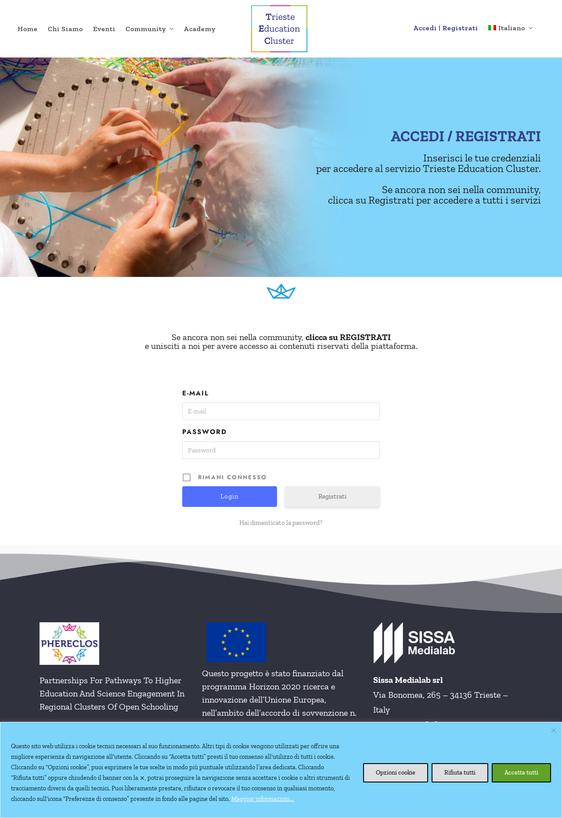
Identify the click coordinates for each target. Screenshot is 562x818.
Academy (200, 29)
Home (28, 29)
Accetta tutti (521, 772)
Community (146, 29)
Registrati (332, 496)
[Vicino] (553, 730)
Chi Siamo (65, 29)
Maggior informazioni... (262, 799)
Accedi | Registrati (446, 28)
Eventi (104, 29)
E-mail (195, 393)
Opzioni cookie (395, 772)
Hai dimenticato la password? (281, 523)
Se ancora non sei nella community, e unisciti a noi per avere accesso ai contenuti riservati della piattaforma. (281, 341)
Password (204, 432)
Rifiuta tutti (460, 772)
